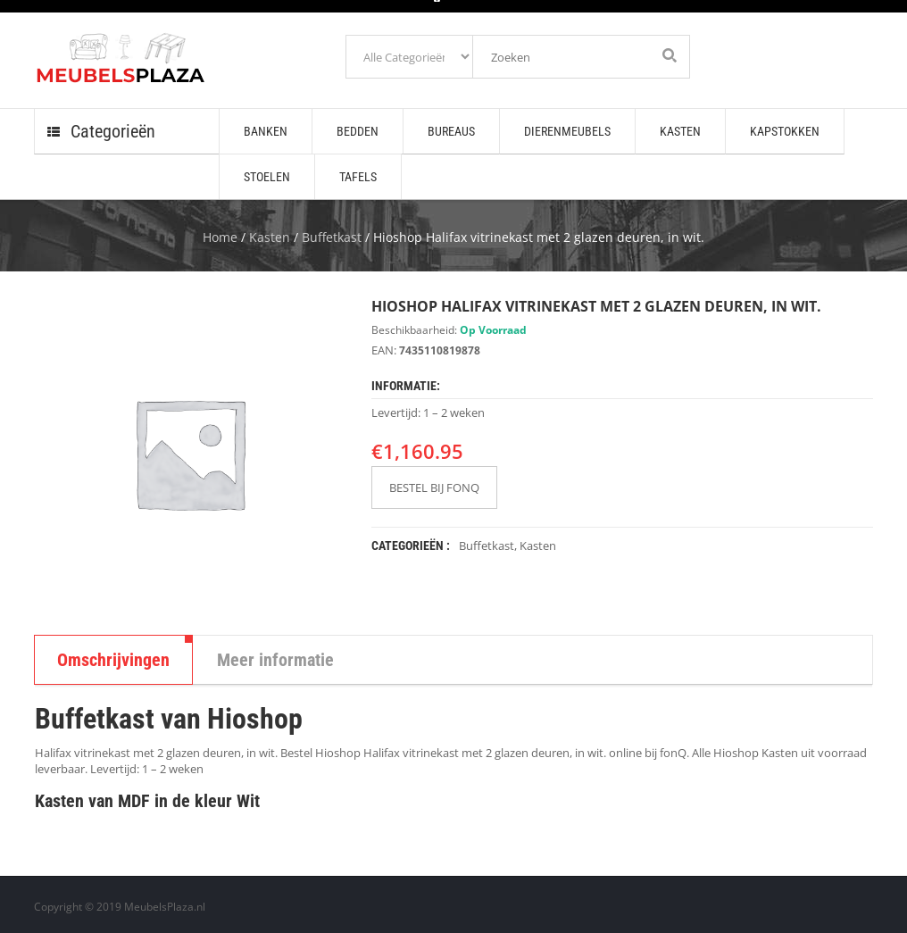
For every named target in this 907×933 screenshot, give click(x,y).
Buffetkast (332, 237)
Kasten (269, 237)
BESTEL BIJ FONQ (434, 487)
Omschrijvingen (113, 660)
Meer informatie (275, 660)
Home (220, 237)
